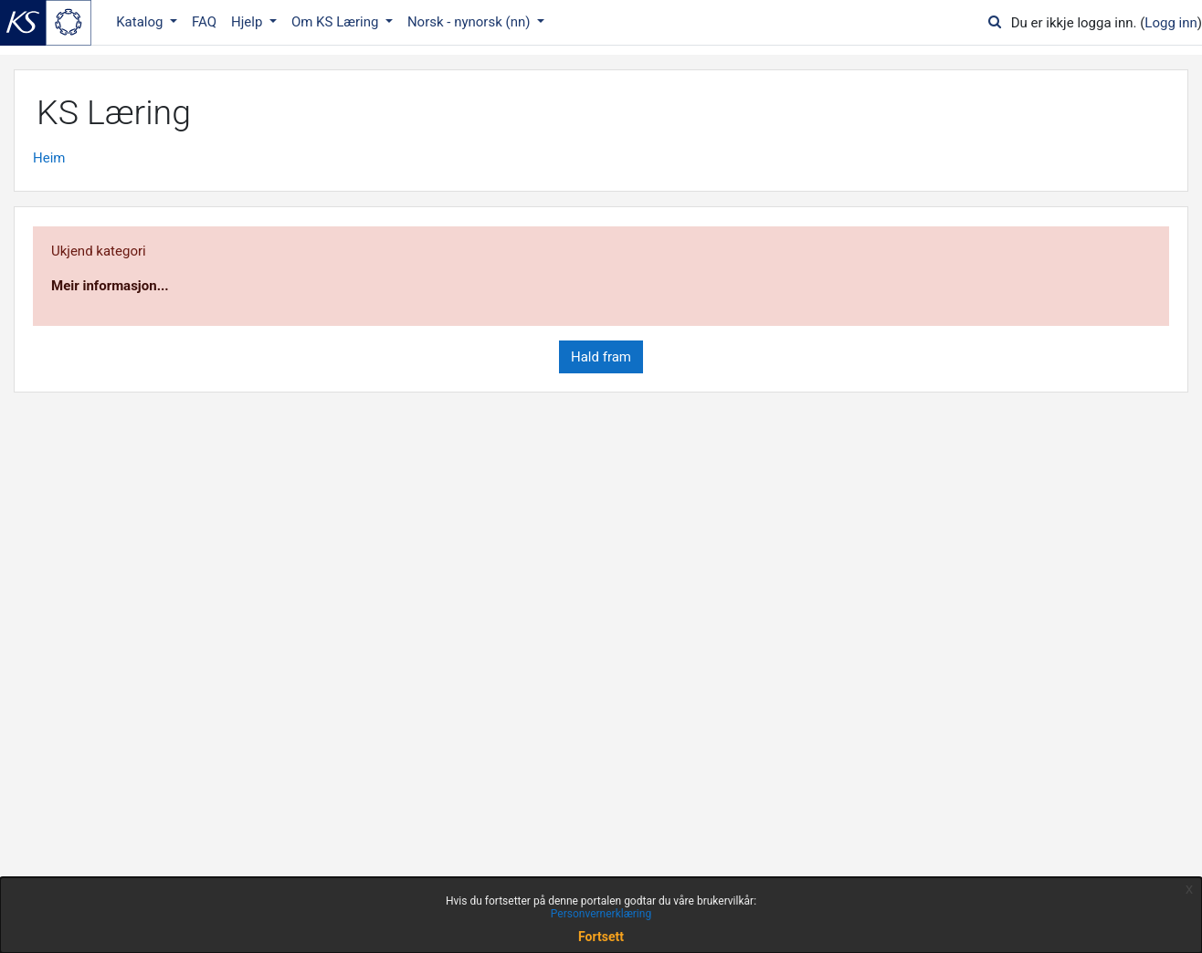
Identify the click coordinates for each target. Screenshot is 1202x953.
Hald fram (601, 357)
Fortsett (601, 936)
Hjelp (248, 22)
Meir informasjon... (110, 286)
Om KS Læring (336, 22)
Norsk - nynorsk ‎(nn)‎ (470, 22)
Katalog (141, 22)
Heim (49, 158)
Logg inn (1170, 23)
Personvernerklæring (601, 913)
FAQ (204, 22)
